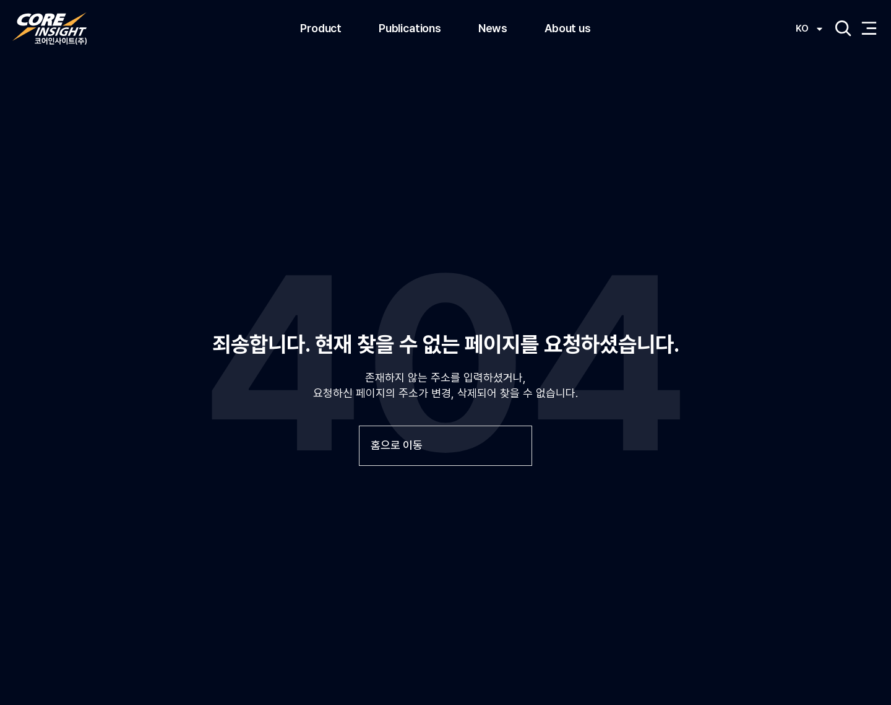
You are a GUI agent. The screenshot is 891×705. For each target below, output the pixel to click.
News (492, 28)
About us (567, 28)
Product (321, 28)
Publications (410, 28)
